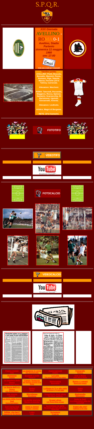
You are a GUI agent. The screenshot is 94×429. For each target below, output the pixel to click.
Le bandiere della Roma (12, 381)
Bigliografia (80, 394)
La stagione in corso (32, 371)
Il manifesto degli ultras (55, 394)
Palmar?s (32, 377)
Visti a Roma (80, 375)
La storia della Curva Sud (12, 400)
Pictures (80, 373)
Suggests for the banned (12, 414)
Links (31, 412)
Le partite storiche (32, 400)
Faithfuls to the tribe (80, 409)
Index (12, 373)
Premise (12, 377)
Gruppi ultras (55, 400)
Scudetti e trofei (32, 375)
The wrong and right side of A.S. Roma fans (55, 408)
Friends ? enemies (31, 409)
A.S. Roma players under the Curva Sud (80, 402)
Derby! (32, 388)
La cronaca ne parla (55, 406)
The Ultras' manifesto (55, 396)
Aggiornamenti (55, 371)
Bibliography (80, 396)
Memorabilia (55, 381)
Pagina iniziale (12, 371)
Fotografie (80, 371)
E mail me (55, 414)
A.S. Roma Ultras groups (55, 402)
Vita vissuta (12, 394)
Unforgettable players (12, 384)
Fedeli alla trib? (80, 407)
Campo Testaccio (32, 381)
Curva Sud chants (12, 409)
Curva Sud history (12, 403)
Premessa (12, 375)
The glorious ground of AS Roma (32, 383)
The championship (31, 373)
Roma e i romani (80, 381)
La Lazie (55, 375)
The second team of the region (55, 377)
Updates (55, 373)
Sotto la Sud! (80, 399)
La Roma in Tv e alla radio (55, 388)
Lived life (12, 396)
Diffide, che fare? (12, 412)
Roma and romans (80, 383)
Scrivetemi (55, 412)
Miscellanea (32, 394)
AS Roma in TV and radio (55, 390)
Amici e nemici (32, 407)
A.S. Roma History (12, 391)
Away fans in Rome (80, 377)
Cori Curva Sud (12, 407)
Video (80, 388)
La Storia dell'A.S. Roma (12, 388)
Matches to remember (32, 402)
